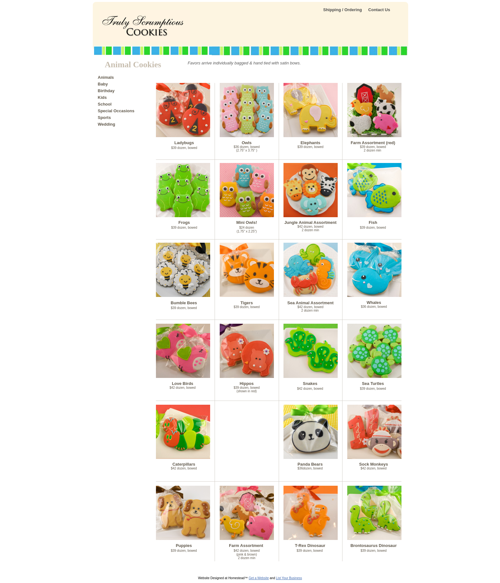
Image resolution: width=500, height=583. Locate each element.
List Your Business (289, 578)
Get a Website (259, 578)
